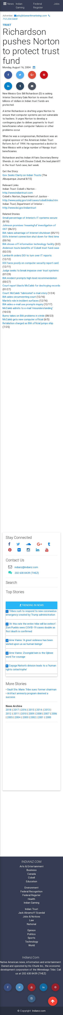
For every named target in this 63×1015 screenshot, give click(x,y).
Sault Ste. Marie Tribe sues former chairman (31, 689)
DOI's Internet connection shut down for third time (31, 236)
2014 (39, 709)
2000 (48, 717)
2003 (25, 717)
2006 (54, 713)
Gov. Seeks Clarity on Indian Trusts (22, 175)
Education (31, 881)
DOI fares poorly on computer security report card (30, 263)
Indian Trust (31, 909)
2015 (31, 709)
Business (32, 870)
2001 (41, 717)
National (31, 924)
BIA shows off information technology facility (28, 244)
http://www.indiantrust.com (18, 192)
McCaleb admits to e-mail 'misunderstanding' (28, 308)
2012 (8, 713)
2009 (31, 713)
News (10, 3)
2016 (24, 709)
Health (31, 899)
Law (31, 920)
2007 (46, 713)
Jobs (56, 3)
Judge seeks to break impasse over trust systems (31, 270)
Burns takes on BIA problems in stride (24, 315)
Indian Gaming (20, 5)
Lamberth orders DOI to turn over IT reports (27, 255)
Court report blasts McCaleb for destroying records (31, 285)
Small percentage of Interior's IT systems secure (30, 217)
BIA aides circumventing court (20, 296)
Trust (7, 24)
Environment (31, 887)
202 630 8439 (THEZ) (27, 572)
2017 (16, 709)
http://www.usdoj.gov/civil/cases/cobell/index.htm (30, 200)
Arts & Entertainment (32, 866)
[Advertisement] (31, 428)
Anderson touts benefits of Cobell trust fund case (31, 247)
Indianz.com (39, 1010)
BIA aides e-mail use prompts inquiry (23, 304)
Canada (31, 873)
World (31, 945)
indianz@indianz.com (26, 567)
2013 (47, 709)
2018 (8, 709)
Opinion (31, 930)
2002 (33, 717)
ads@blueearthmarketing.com (30, 15)
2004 (18, 717)
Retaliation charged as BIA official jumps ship (28, 323)
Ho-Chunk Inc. (36, 965)
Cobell (31, 877)
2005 (10, 717)
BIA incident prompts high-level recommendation (30, 278)
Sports (31, 937)
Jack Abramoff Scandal (31, 912)
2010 (24, 713)
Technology (31, 941)
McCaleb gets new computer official (23, 319)
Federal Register (38, 5)
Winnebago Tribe (46, 969)
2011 (16, 713)
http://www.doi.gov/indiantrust (19, 207)
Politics (31, 934)
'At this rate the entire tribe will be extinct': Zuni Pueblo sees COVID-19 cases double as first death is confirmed (31, 627)
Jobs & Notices (31, 916)
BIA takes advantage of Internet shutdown (26, 232)
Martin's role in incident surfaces (21, 300)
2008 (39, 713)
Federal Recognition (31, 891)
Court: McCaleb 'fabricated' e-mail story (25, 293)
